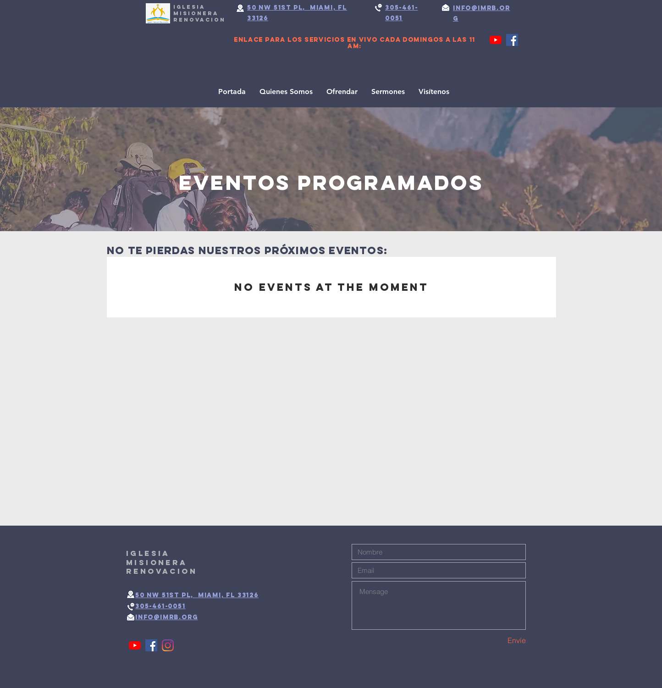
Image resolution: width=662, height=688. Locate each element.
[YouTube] (496, 40)
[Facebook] (512, 40)
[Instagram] (168, 645)
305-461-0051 (160, 606)
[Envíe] (493, 641)
